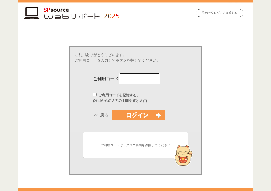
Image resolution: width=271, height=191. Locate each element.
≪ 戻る (102, 114)
